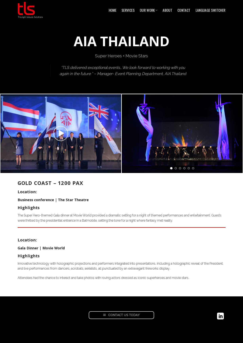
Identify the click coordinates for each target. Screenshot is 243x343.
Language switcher (211, 10)
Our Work (148, 10)
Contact (183, 10)
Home (112, 10)
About (167, 10)
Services (128, 10)
